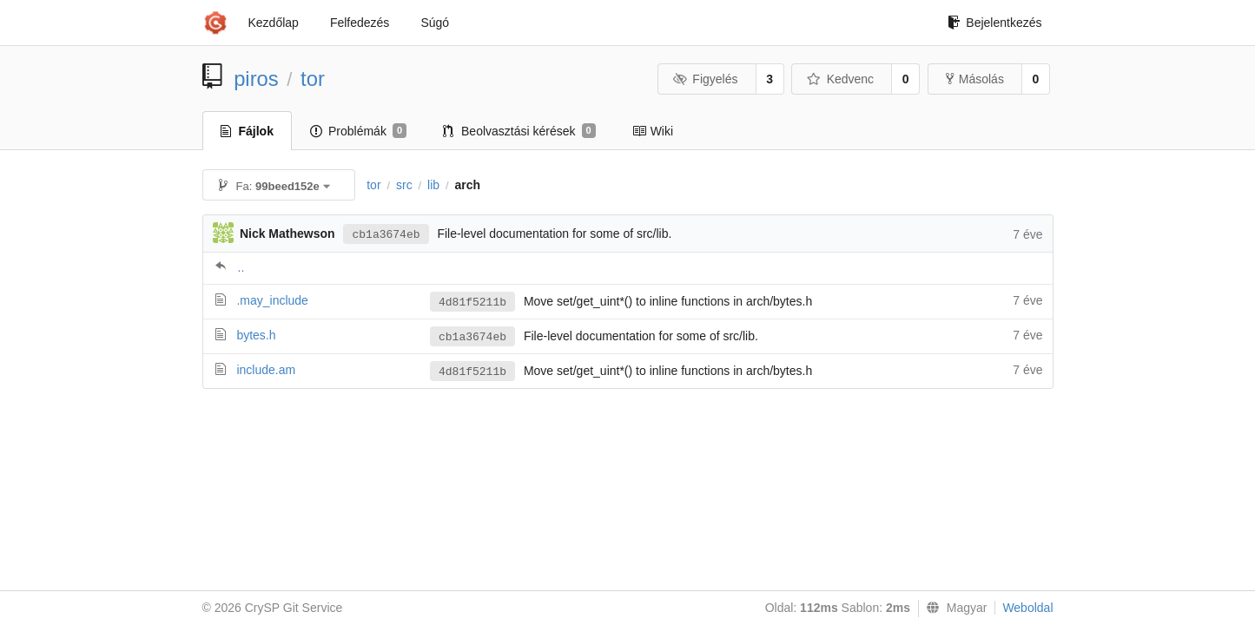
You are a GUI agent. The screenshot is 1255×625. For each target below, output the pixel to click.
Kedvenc (840, 79)
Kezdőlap (273, 23)
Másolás (975, 79)
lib (433, 185)
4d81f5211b (472, 302)
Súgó (434, 23)
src (404, 185)
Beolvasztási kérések (519, 131)
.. (241, 267)
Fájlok (247, 131)
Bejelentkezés (994, 23)
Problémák (358, 131)
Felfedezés (359, 23)
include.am (265, 370)
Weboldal (1027, 608)
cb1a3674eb (385, 234)
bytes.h (255, 335)
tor (313, 78)
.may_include (272, 300)
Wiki (652, 131)
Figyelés (705, 79)
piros (256, 78)
